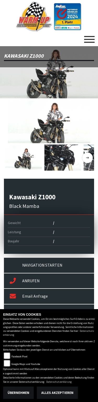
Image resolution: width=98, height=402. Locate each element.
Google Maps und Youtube (25, 364)
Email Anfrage (29, 296)
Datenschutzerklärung (59, 381)
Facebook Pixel (19, 356)
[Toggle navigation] (89, 37)
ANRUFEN (24, 281)
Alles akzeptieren (57, 393)
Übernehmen (18, 393)
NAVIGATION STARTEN (42, 265)
